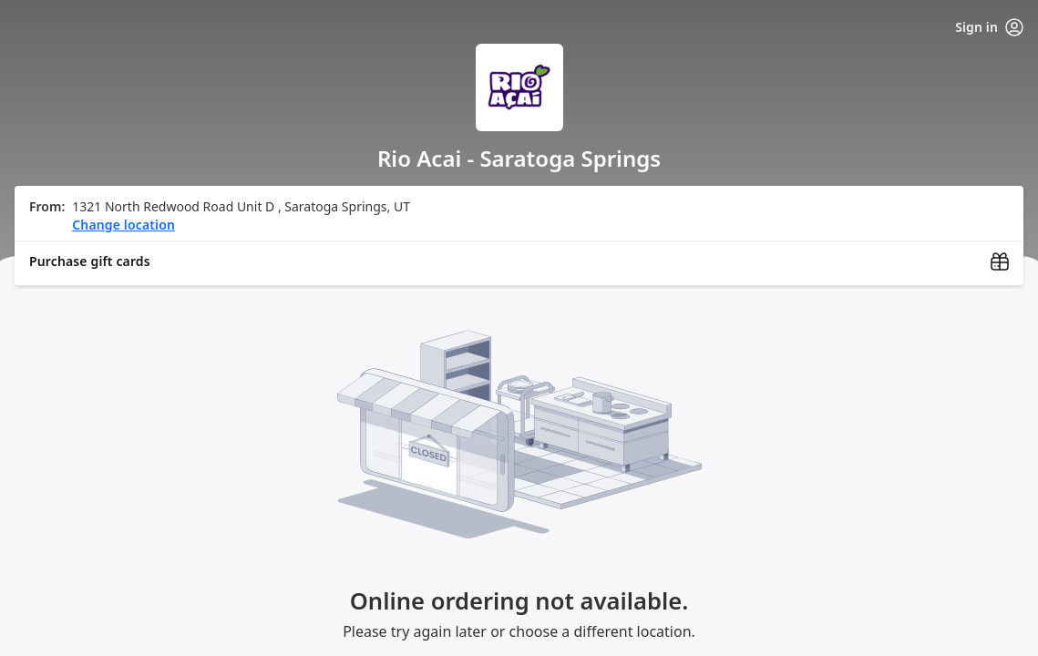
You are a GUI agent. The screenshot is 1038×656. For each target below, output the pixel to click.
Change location (123, 224)
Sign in (989, 27)
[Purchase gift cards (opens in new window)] (519, 261)
